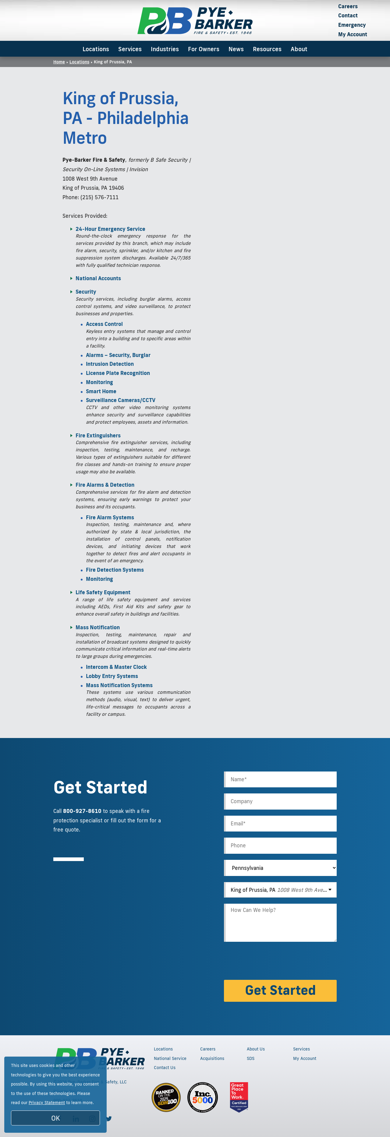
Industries (165, 49)
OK (55, 1118)
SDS (250, 1058)
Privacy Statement (47, 1102)
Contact (348, 15)
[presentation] (270, 962)
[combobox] (280, 890)
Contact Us (165, 1067)
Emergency (352, 25)
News (236, 49)
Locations (96, 49)
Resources (267, 49)
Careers (348, 6)
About (299, 49)
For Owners (203, 49)
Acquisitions (212, 1058)
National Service (170, 1058)
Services (130, 49)
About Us (256, 1049)
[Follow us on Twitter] (109, 1119)
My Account (352, 34)
